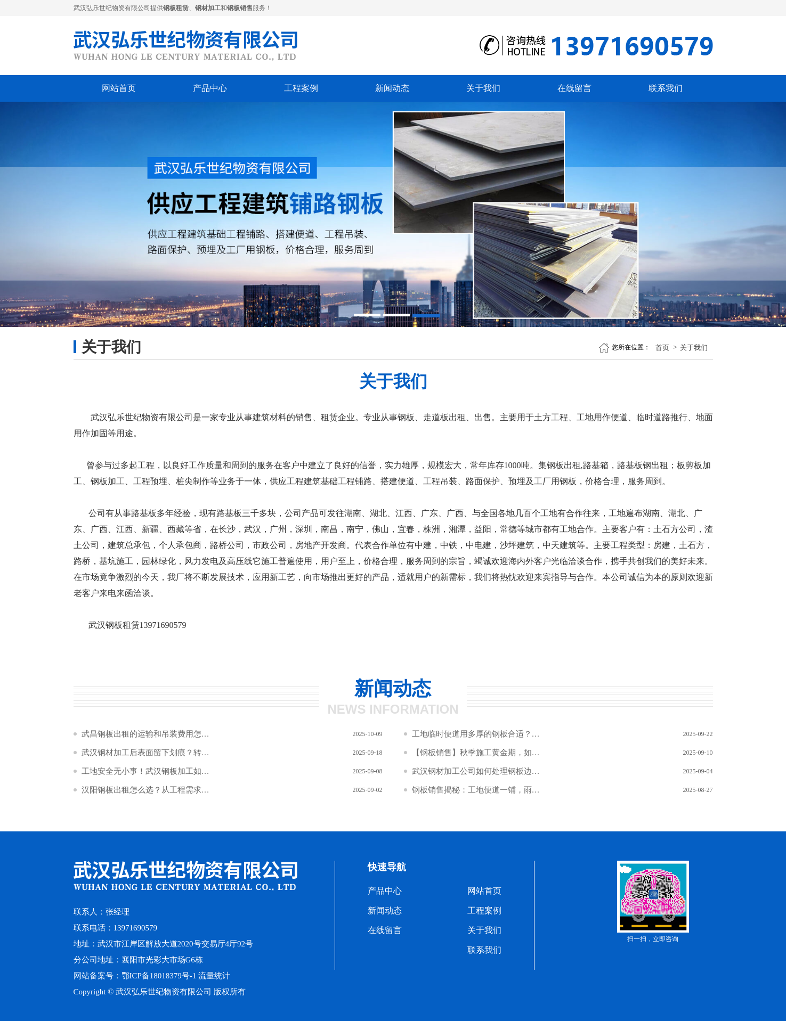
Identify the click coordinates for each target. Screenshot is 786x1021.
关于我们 (483, 88)
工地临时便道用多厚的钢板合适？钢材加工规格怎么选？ (476, 734)
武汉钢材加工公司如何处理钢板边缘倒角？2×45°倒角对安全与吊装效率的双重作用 (476, 771)
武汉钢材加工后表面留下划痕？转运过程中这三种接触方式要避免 (145, 752)
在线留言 (574, 88)
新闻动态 (392, 88)
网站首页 (119, 88)
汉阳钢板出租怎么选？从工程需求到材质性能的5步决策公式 (145, 790)
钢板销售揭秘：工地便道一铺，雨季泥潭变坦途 (476, 790)
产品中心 (210, 88)
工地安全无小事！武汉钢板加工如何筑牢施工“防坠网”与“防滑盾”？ (145, 771)
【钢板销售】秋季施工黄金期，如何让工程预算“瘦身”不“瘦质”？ (476, 752)
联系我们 (666, 88)
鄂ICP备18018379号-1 (159, 975)
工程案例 (301, 88)
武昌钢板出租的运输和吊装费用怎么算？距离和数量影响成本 (145, 734)
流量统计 (214, 975)
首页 (662, 348)
